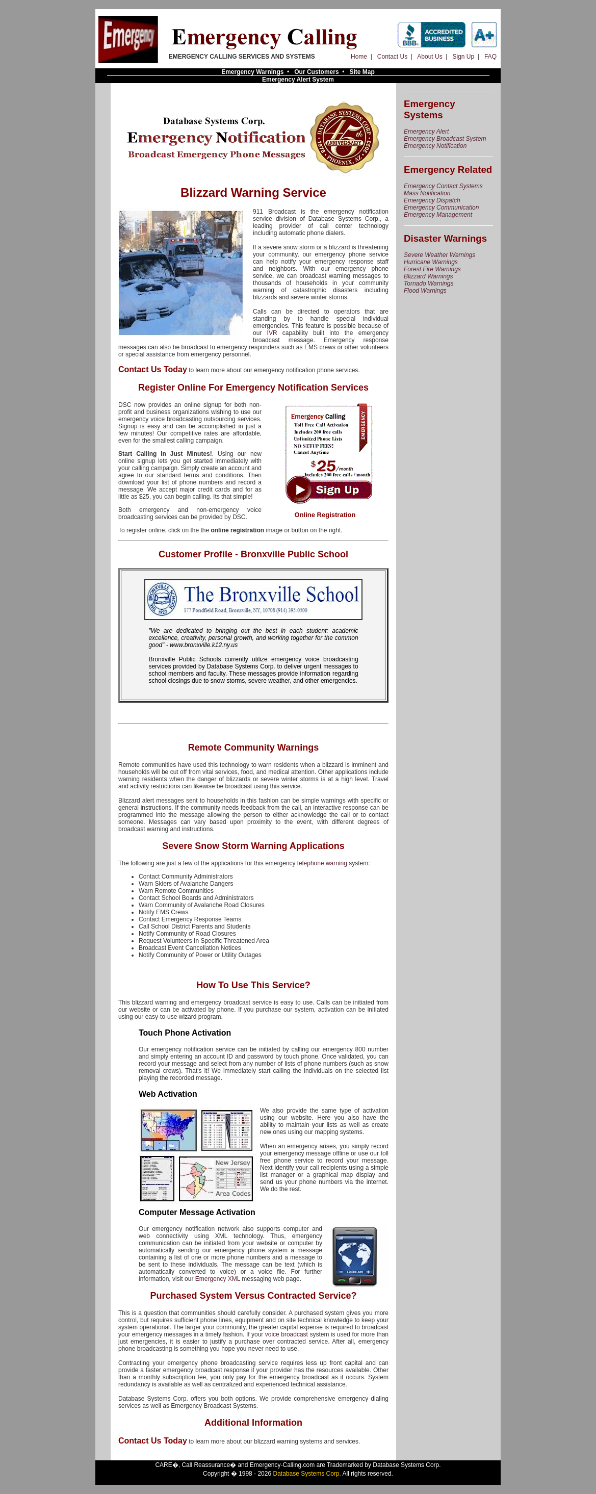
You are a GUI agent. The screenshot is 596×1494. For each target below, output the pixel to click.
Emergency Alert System (298, 79)
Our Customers (316, 71)
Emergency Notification (435, 145)
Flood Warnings (425, 290)
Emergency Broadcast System (445, 138)
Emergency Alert (426, 131)
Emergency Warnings (252, 71)
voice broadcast (286, 1334)
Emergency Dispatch (432, 200)
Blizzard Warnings (428, 276)
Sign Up (463, 56)
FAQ (490, 56)
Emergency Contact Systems (443, 186)
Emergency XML (217, 1278)
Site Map (362, 71)
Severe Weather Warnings (439, 255)
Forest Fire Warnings (432, 269)
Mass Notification (427, 193)
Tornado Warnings (428, 283)
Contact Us (392, 56)
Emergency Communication (441, 207)
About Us (429, 56)
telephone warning (322, 863)
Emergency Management (438, 214)
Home (359, 56)
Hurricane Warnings (431, 262)
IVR (272, 333)
